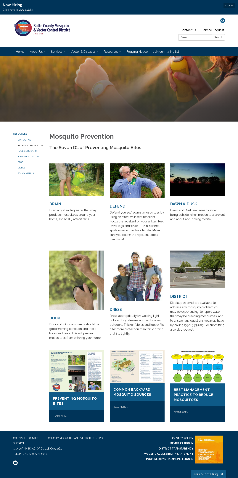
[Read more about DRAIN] (76, 199)
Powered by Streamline (163, 459)
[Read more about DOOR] (76, 292)
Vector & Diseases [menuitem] (83, 51)
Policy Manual (26, 173)
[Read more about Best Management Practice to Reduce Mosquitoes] (197, 386)
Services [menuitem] (56, 51)
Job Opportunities (28, 156)
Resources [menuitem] (111, 51)
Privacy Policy (182, 438)
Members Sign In (181, 443)
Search (218, 37)
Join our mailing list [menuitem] (166, 51)
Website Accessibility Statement (168, 453)
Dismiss (229, 5)
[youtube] (222, 22)
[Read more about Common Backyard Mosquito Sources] (137, 386)
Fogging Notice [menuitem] (137, 51)
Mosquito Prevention (30, 145)
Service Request (213, 30)
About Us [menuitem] (36, 51)
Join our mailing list (208, 474)
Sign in (188, 459)
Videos (21, 167)
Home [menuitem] (20, 51)
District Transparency (176, 448)
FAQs (20, 162)
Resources (20, 134)
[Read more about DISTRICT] (197, 292)
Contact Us (188, 30)
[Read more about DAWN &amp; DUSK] (197, 199)
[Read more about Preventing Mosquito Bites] (76, 386)
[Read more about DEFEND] (137, 199)
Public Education (28, 151)
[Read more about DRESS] (137, 292)
